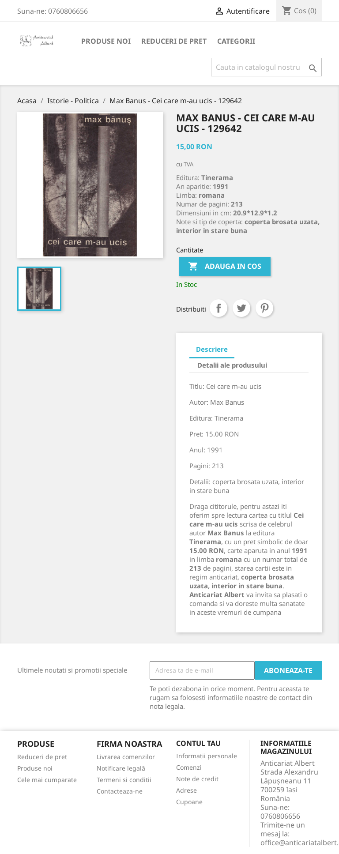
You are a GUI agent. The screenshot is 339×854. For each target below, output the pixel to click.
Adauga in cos (224, 266)
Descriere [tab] (212, 349)
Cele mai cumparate (47, 779)
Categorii (236, 41)
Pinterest (264, 308)
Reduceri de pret (174, 41)
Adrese (186, 790)
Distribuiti (218, 308)
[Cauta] (266, 67)
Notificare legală (121, 768)
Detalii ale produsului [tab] (232, 365)
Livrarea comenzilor (126, 756)
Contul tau (198, 744)
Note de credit (197, 779)
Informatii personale (206, 756)
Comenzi (189, 767)
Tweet (241, 308)
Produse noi (106, 41)
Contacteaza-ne (120, 791)
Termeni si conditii (124, 779)
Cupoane (189, 802)
